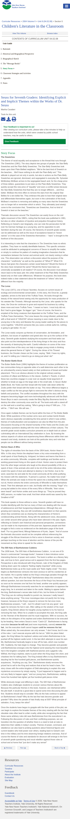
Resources (12, 760)
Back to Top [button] (60, 748)
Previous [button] (8, 748)
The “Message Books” (11, 64)
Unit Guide (7, 43)
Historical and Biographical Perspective (18, 54)
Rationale (6, 49)
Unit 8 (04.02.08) (45, 21)
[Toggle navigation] (66, 6)
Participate (9, 772)
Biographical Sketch (11, 59)
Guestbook (9, 793)
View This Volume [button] (19, 33)
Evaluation (9, 777)
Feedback (11, 787)
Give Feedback (12, 141)
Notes (5, 83)
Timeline (8, 769)
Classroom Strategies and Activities (17, 73)
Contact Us (9, 796)
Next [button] (23, 748)
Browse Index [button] (52, 33)
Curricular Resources (11, 21)
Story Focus (8, 68)
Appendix (7, 78)
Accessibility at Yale (13, 801)
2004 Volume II (29, 21)
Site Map (8, 780)
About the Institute (13, 775)
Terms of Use (29, 801)
